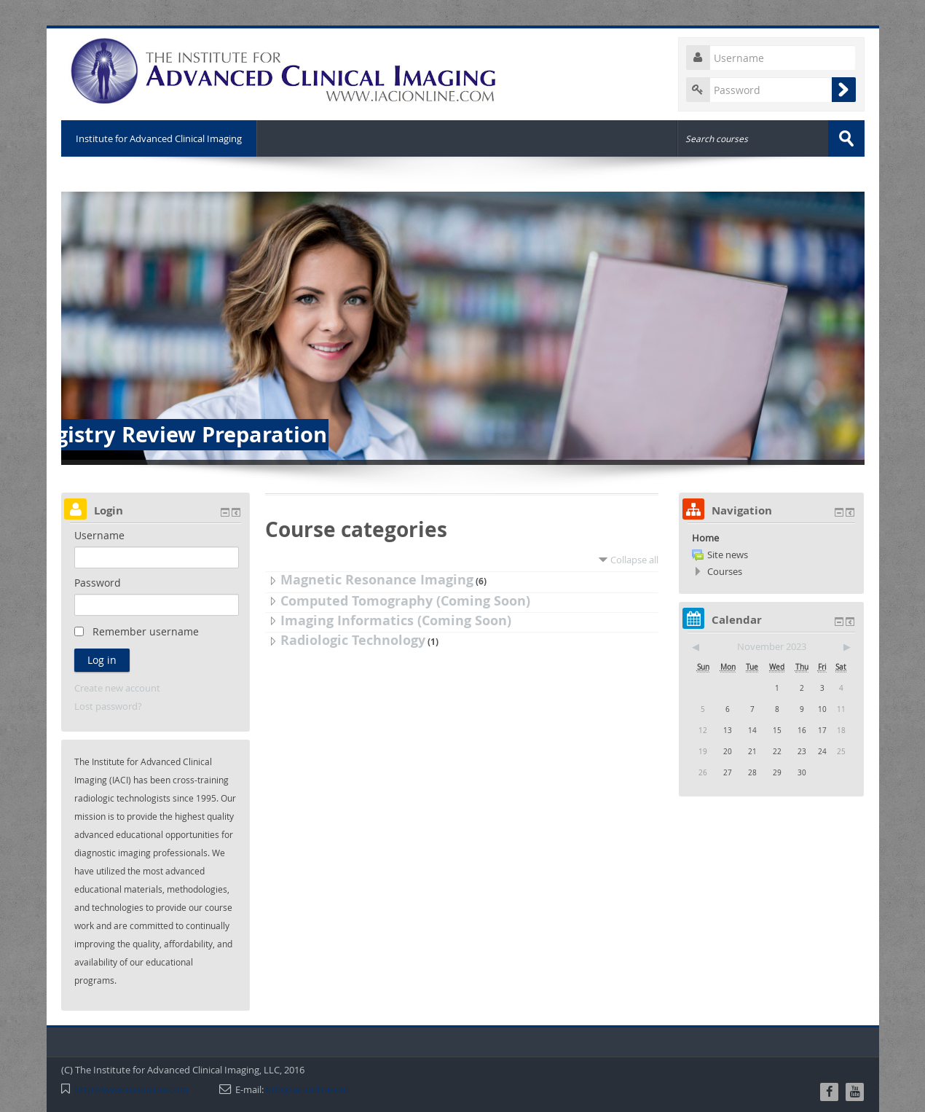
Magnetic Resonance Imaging (376, 580)
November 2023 (771, 646)
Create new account (117, 687)
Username (99, 535)
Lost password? (108, 706)
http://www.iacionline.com (131, 1089)
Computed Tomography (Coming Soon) (405, 601)
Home (705, 537)
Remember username (145, 631)
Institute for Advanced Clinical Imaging (159, 138)
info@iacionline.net (307, 1089)
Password (97, 583)
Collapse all (634, 559)
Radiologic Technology (352, 640)
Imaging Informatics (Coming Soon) (395, 620)
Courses (724, 571)
